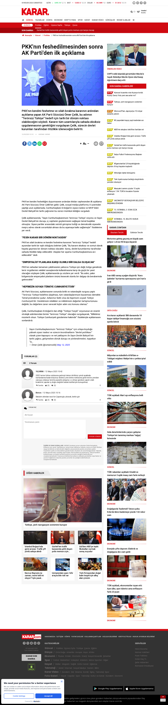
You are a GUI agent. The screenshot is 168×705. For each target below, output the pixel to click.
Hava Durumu (141, 649)
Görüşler (110, 20)
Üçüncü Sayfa (56, 25)
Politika (38, 25)
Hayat (87, 20)
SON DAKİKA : (28, 30)
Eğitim (46, 25)
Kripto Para (70, 20)
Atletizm (84, 660)
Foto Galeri (51, 675)
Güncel (29, 20)
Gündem (66, 672)
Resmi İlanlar (123, 20)
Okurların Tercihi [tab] (116, 232)
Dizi (72, 672)
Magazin (66, 664)
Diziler (58, 664)
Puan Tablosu (141, 655)
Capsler (71, 676)
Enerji (84, 656)
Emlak (68, 656)
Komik (86, 672)
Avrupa (78, 652)
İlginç (92, 672)
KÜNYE (67, 636)
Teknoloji (50, 668)
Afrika (91, 652)
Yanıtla (40, 385)
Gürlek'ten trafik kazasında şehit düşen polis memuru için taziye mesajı (65, 30)
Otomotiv (76, 656)
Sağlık (73, 664)
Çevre (75, 25)
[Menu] (133, 20)
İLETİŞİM (59, 636)
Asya (85, 652)
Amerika (70, 652)
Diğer (105, 660)
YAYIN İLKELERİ (77, 636)
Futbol (56, 660)
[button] (80, 144)
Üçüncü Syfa (69, 648)
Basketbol (65, 660)
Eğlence (93, 664)
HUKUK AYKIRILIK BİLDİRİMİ (144, 636)
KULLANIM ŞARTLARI (92, 636)
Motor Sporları (95, 660)
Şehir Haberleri (142, 662)
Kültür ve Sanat (97, 676)
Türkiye (67, 25)
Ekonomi (58, 20)
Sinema (78, 672)
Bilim (97, 668)
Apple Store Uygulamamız (141, 688)
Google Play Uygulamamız (110, 688)
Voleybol (75, 660)
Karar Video (98, 20)
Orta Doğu (60, 652)
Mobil (61, 668)
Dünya (49, 20)
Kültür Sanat (83, 664)
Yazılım (90, 668)
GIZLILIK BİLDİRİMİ (109, 636)
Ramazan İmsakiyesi (144, 665)
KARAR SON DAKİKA (31, 657)
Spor (80, 20)
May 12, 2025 (63, 345)
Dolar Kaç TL (140, 659)
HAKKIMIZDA (50, 636)
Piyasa (61, 656)
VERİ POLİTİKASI (124, 636)
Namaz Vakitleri (142, 652)
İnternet (68, 668)
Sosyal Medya (79, 668)
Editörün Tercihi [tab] (136, 232)
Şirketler (107, 656)
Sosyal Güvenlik (95, 656)
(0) (48, 385)
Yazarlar (39, 20)
